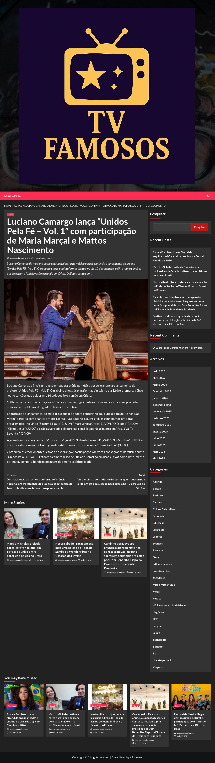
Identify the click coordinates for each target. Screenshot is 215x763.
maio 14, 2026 (37, 560)
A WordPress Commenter (168, 347)
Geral (156, 557)
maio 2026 (159, 371)
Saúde (156, 632)
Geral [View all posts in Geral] (10, 214)
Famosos (158, 550)
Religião (157, 625)
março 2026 (160, 384)
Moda (156, 591)
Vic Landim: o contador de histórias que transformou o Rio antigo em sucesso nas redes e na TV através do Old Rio (110, 481)
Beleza (157, 488)
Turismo (158, 646)
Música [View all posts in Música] (67, 535)
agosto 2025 (160, 431)
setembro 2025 (162, 424)
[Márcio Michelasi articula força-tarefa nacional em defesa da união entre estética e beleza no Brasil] (27, 523)
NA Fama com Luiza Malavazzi (170, 605)
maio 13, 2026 (86, 560)
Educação (158, 522)
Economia (158, 516)
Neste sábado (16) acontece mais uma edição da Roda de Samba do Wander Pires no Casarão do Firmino (180, 286)
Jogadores (159, 577)
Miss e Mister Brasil (164, 584)
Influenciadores (162, 564)
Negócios (158, 612)
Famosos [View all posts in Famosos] (12, 706)
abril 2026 (159, 377)
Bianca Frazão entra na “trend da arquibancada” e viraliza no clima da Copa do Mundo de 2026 (179, 256)
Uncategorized (162, 660)
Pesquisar (158, 214)
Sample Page (12, 195)
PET (155, 619)
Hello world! (196, 347)
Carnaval (158, 502)
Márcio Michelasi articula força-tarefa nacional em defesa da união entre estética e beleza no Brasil (180, 271)
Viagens (158, 667)
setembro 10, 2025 (43, 258)
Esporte (157, 536)
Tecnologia (159, 639)
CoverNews (119, 757)
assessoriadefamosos (20, 258)
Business (158, 495)
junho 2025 (159, 444)
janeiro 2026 (160, 398)
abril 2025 (159, 458)
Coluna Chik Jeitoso (164, 509)
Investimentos (161, 571)
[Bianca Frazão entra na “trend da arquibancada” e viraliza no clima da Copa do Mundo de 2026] (24, 697)
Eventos (158, 543)
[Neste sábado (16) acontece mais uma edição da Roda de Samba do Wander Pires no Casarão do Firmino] (76, 523)
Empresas (158, 529)
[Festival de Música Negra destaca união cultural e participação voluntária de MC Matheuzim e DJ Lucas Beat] (191, 697)
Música (157, 598)
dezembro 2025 (162, 404)
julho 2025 (159, 438)
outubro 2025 (161, 418)
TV (155, 653)
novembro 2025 (162, 411)
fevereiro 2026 (162, 391)
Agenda (157, 481)
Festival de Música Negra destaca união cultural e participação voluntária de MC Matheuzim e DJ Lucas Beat (177, 320)
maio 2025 (159, 451)
